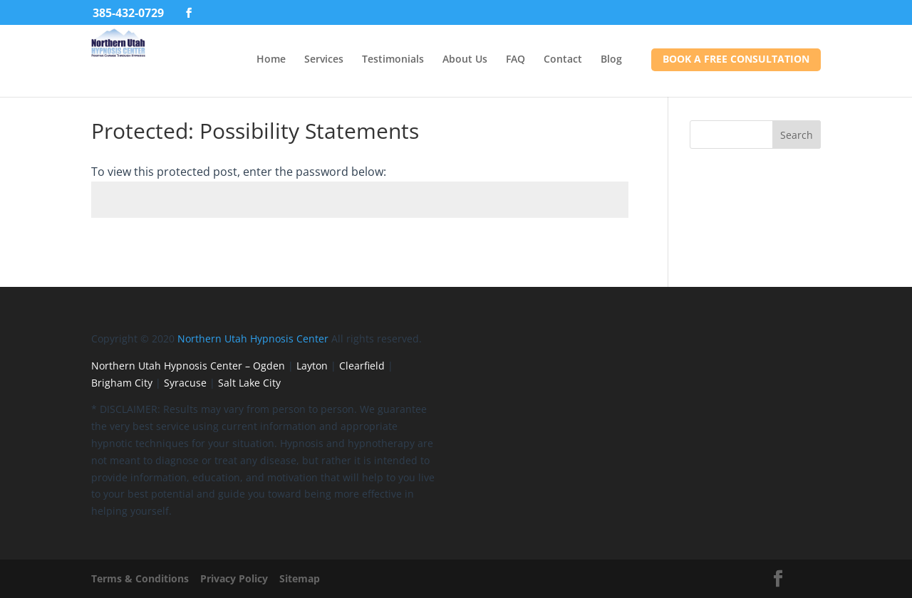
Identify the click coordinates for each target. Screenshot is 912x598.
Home (271, 58)
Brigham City (121, 382)
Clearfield (362, 365)
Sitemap (299, 578)
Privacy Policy (234, 578)
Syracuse (185, 382)
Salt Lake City (249, 382)
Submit (589, 252)
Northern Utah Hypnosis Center (252, 338)
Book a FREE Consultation (736, 58)
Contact (563, 58)
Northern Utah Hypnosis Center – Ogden (188, 365)
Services (323, 58)
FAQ (515, 58)
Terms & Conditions (140, 578)
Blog (611, 58)
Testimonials (393, 58)
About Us (464, 58)
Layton (312, 365)
